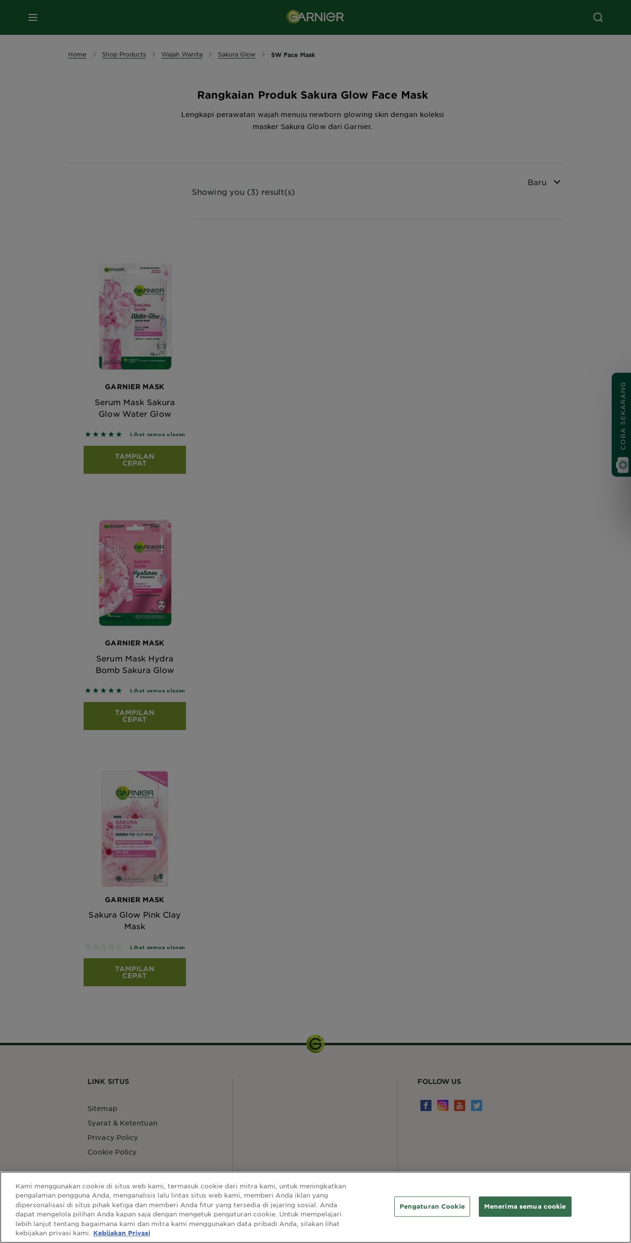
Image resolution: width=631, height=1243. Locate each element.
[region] (315, 1207)
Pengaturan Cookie (432, 1206)
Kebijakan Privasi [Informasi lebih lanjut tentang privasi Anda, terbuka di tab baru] (121, 1233)
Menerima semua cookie (525, 1206)
